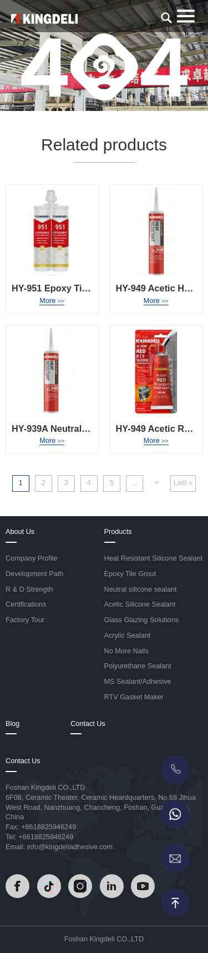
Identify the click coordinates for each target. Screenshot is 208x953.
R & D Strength (29, 589)
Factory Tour (25, 620)
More (51, 301)
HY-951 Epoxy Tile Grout (64, 288)
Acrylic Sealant (127, 635)
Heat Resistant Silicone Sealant (153, 558)
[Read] (44, 18)
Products (118, 532)
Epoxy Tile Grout (130, 574)
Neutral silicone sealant (140, 589)
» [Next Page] (157, 482)
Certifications (26, 604)
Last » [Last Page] (183, 483)
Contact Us (87, 724)
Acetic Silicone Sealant (140, 604)
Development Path (34, 574)
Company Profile (32, 558)
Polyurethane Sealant (137, 666)
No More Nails (126, 651)
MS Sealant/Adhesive (137, 681)
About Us (20, 532)
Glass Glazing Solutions (141, 620)
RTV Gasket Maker (134, 697)
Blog (12, 724)
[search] (166, 17)
